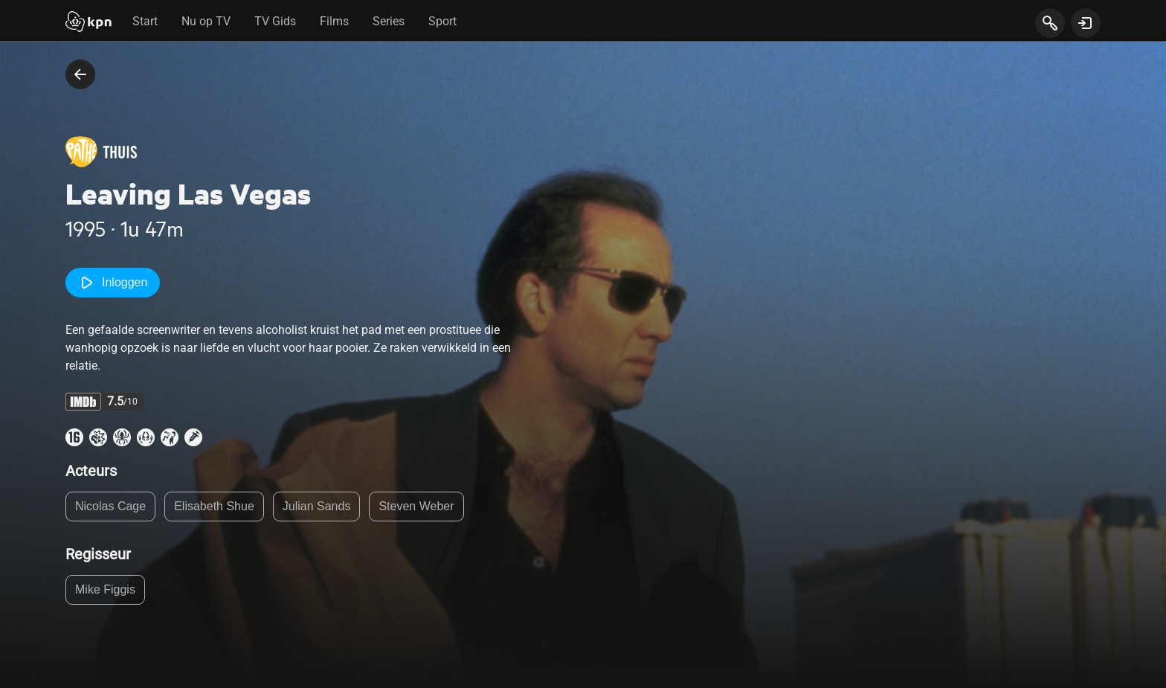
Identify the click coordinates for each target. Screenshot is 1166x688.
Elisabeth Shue (214, 506)
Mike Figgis (105, 589)
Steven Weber (416, 506)
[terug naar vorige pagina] (80, 74)
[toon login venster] (1086, 23)
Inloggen (112, 282)
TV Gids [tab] (275, 21)
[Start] (88, 23)
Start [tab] (145, 21)
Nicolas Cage (110, 506)
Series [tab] (389, 21)
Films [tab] (334, 21)
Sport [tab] (442, 21)
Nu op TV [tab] (206, 21)
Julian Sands (317, 506)
